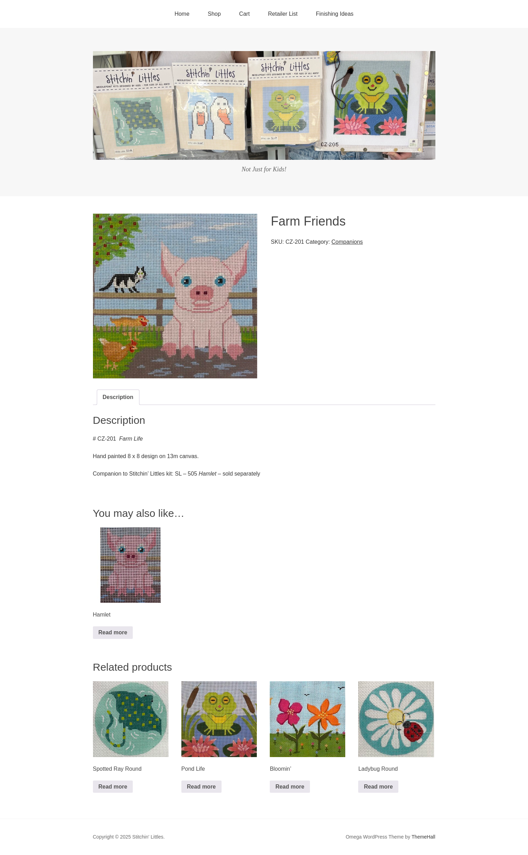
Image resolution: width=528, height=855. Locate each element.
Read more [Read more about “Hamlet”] (113, 632)
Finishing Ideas (335, 14)
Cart (244, 14)
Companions (347, 242)
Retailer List (282, 14)
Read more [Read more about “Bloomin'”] (289, 787)
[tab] (118, 397)
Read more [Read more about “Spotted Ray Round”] (113, 787)
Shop (214, 14)
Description (118, 397)
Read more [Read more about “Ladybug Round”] (378, 787)
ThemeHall (423, 837)
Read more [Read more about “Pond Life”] (201, 787)
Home (181, 14)
